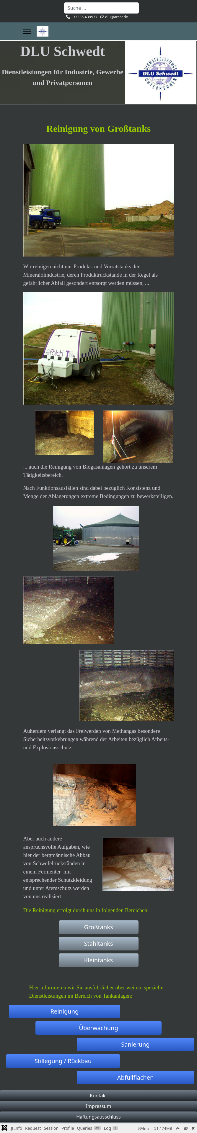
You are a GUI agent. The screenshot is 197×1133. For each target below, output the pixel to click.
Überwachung (98, 1028)
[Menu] (27, 31)
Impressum (98, 1106)
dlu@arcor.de (116, 16)
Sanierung (135, 1044)
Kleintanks (98, 960)
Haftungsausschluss (98, 1117)
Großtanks (98, 927)
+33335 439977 (84, 16)
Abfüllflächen (135, 1077)
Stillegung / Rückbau (63, 1061)
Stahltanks (98, 944)
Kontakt (98, 1095)
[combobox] (101, 8)
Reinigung (65, 1011)
